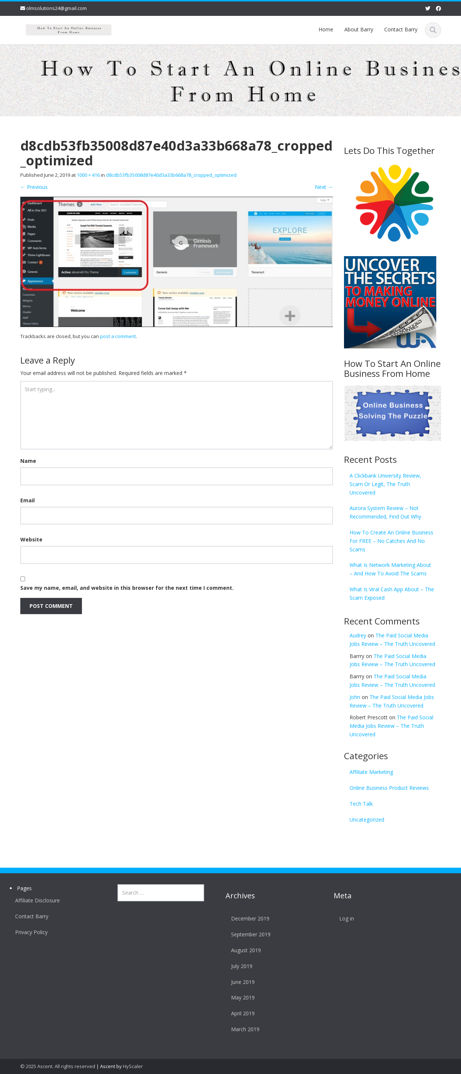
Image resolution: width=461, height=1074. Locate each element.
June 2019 (241, 981)
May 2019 (241, 997)
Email (27, 500)
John (355, 696)
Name (28, 460)
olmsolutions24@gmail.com (56, 8)
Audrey (358, 635)
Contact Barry (400, 29)
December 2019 (248, 918)
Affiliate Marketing (371, 771)
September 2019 (249, 934)
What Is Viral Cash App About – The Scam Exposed (392, 593)
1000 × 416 (88, 175)
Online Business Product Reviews (389, 787)
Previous (34, 186)
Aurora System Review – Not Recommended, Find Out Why (385, 512)
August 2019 (244, 950)
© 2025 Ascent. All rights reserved (57, 1066)
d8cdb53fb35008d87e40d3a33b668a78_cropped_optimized (171, 175)
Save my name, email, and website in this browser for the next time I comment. (127, 587)
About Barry (358, 29)
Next (324, 186)
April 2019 (241, 1013)
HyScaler (133, 1066)
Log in (344, 918)
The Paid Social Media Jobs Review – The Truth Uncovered (391, 726)
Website (31, 539)
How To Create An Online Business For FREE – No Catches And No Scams (391, 541)
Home (326, 29)
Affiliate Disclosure (35, 900)
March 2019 (243, 1029)
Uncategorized (367, 819)
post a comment (118, 336)
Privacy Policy (29, 932)
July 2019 (240, 966)
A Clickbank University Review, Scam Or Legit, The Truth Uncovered (385, 484)
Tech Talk (361, 803)
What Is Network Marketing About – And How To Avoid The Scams (390, 569)
